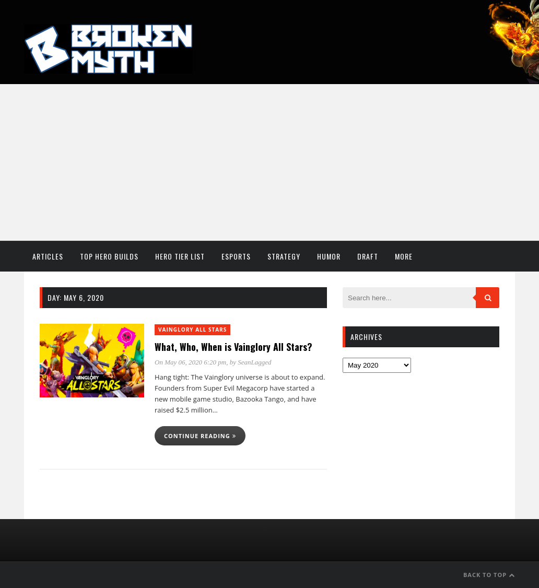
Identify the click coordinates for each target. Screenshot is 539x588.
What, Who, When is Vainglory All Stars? (233, 347)
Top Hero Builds (109, 256)
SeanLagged (254, 362)
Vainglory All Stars (192, 329)
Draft (367, 256)
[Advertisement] (269, 162)
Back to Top (489, 575)
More (404, 256)
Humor (329, 256)
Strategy (283, 256)
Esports (236, 256)
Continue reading (200, 436)
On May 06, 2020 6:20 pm (190, 362)
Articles (47, 256)
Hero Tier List (180, 256)
